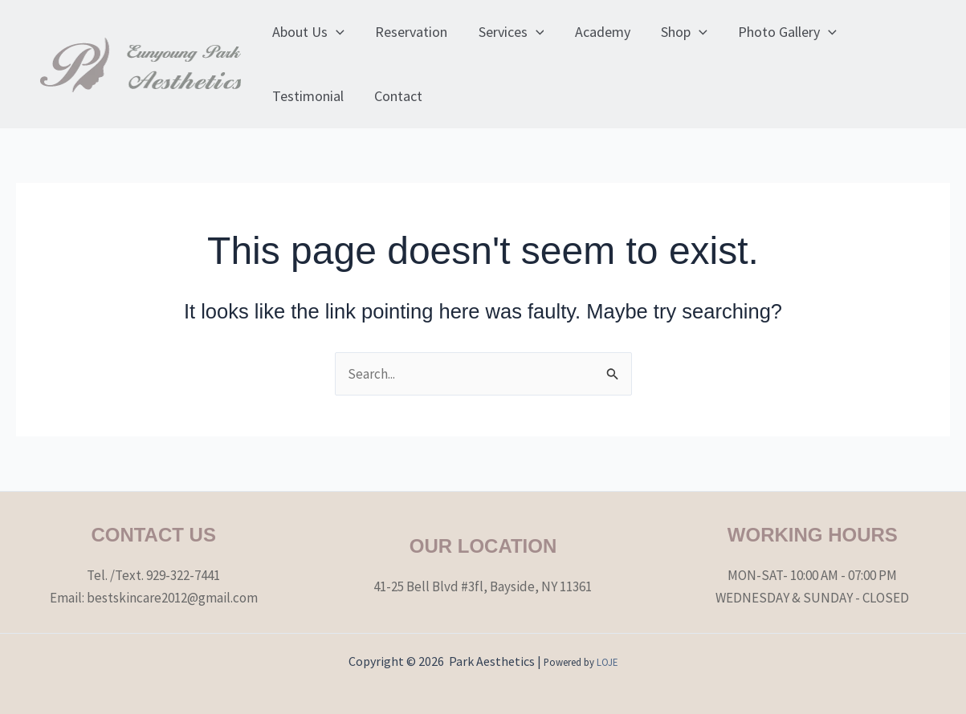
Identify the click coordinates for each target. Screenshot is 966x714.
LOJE (607, 661)
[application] (335, 32)
